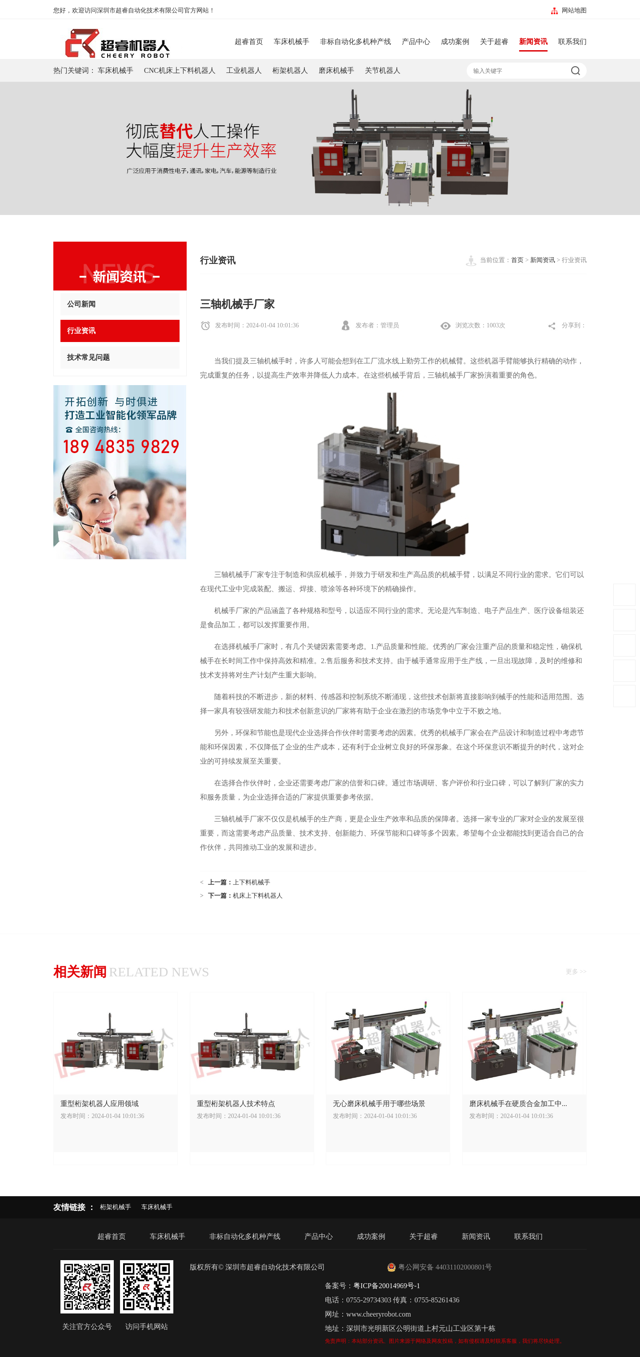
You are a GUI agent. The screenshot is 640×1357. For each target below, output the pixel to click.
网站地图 (574, 10)
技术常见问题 (120, 358)
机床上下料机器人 (258, 895)
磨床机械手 (336, 70)
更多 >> (576, 971)
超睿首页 (249, 41)
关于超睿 (494, 41)
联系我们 (572, 41)
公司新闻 (120, 304)
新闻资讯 (533, 41)
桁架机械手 (115, 1207)
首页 (517, 260)
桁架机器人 (290, 70)
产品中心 (416, 41)
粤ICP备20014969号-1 (386, 1285)
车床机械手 (291, 41)
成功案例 (455, 41)
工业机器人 (244, 70)
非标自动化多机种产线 (355, 41)
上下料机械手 (251, 882)
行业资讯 (120, 331)
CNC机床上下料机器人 (180, 70)
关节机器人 (382, 70)
